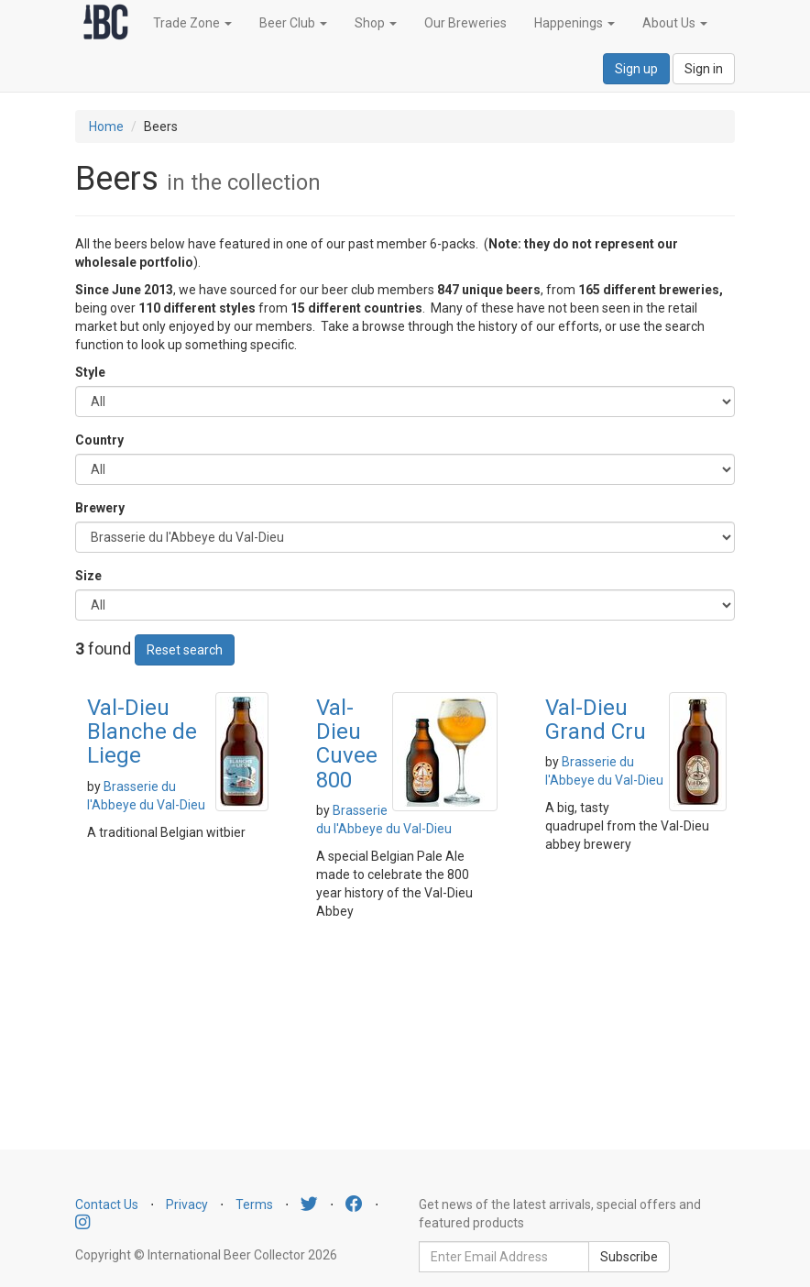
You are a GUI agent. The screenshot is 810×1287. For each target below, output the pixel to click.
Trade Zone (192, 23)
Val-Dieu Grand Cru (595, 719)
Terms (254, 1204)
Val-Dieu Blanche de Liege (142, 732)
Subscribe (629, 1256)
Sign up (636, 68)
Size (88, 575)
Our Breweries (465, 23)
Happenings (574, 23)
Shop (376, 23)
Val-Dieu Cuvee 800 (347, 744)
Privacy (187, 1204)
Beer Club (293, 23)
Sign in (703, 68)
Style (90, 372)
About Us (674, 23)
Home (106, 126)
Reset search (185, 650)
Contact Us (106, 1204)
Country (99, 440)
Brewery (100, 507)
